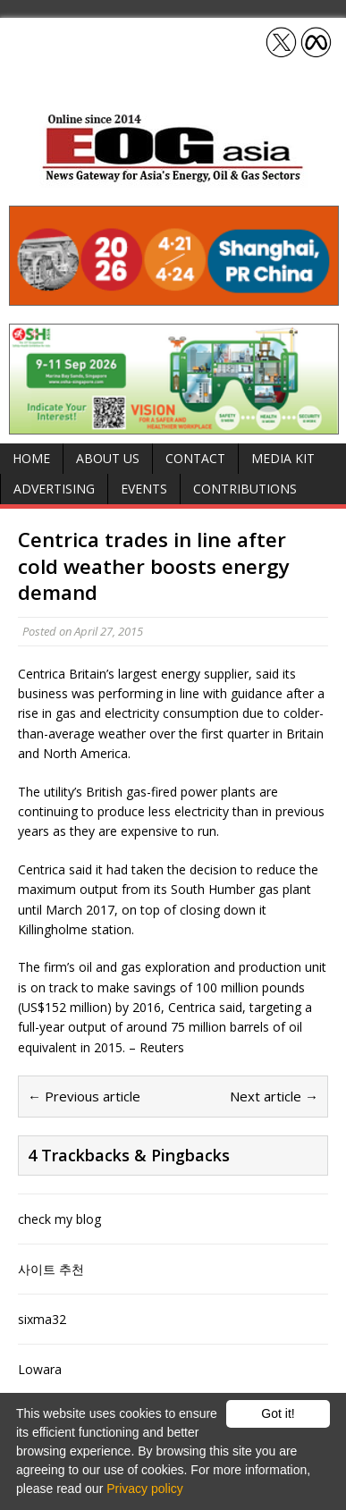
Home (31, 458)
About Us (107, 458)
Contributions (245, 488)
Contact (195, 458)
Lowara (40, 1369)
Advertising (54, 488)
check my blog (59, 1219)
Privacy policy (144, 1488)
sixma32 (42, 1319)
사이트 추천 (51, 1269)
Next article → (274, 1096)
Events (144, 488)
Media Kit (283, 458)
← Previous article (84, 1096)
